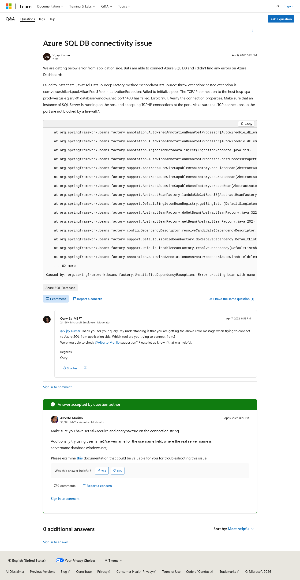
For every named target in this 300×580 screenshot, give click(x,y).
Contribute (84, 571)
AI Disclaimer (15, 571)
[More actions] (253, 31)
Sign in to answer (55, 542)
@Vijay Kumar (70, 331)
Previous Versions (42, 571)
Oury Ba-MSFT (71, 318)
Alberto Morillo (71, 418)
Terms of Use (171, 571)
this (80, 457)
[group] (150, 204)
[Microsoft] (9, 6)
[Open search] (278, 6)
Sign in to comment (57, 387)
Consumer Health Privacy (134, 571)
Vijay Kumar (61, 55)
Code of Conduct (198, 571)
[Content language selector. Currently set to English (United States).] (27, 560)
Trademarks (228, 571)
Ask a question (281, 19)
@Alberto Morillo (107, 342)
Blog (64, 571)
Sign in (289, 6)
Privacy (102, 571)
